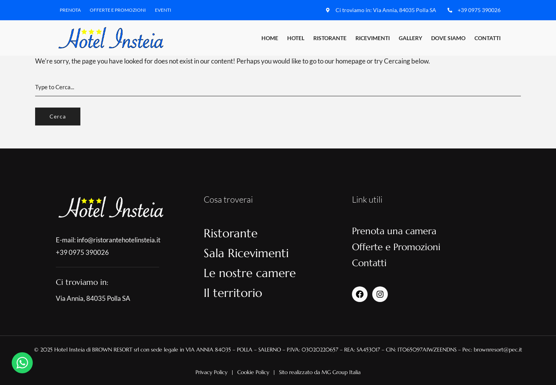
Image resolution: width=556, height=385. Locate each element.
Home (269, 38)
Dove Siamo (448, 38)
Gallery (410, 38)
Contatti (487, 38)
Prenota (70, 10)
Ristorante (329, 38)
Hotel (295, 38)
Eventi (163, 10)
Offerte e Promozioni (118, 10)
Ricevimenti (372, 38)
